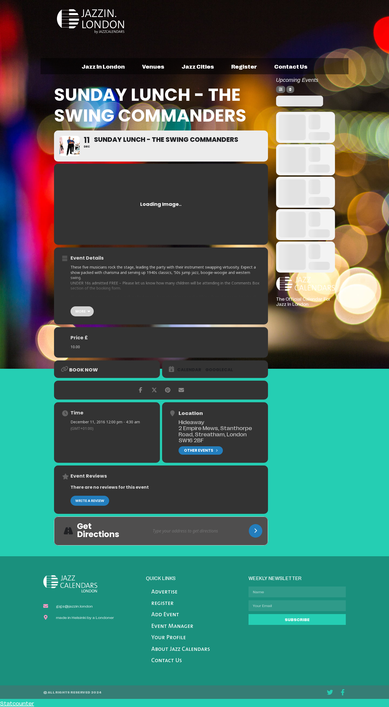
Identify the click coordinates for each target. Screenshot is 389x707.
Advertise (164, 592)
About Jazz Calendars (180, 649)
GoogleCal (219, 370)
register (244, 66)
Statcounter (17, 703)
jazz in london (103, 66)
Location (191, 412)
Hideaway (191, 421)
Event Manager (172, 626)
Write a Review (89, 500)
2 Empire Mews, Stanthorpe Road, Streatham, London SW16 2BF (215, 433)
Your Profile (168, 638)
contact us (290, 66)
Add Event (165, 615)
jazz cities (198, 66)
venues (153, 66)
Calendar (189, 370)
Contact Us (166, 661)
